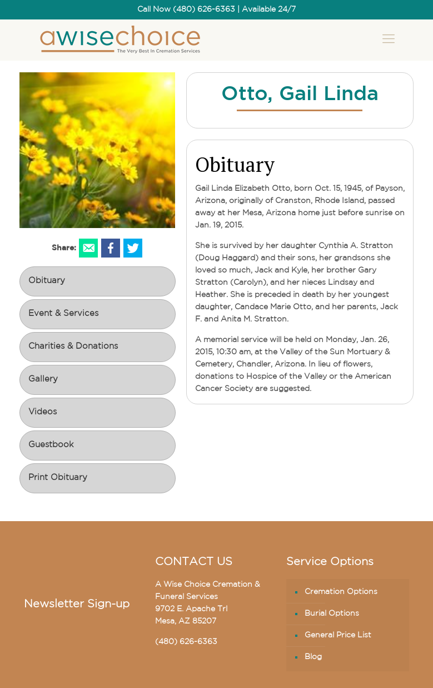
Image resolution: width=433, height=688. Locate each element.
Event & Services (63, 314)
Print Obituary (57, 478)
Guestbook (50, 445)
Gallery (43, 379)
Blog (313, 657)
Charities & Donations (73, 347)
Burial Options (332, 614)
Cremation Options (341, 592)
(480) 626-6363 (186, 642)
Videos (42, 412)
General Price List (338, 635)
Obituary (46, 281)
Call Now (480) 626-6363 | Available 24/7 (216, 10)
